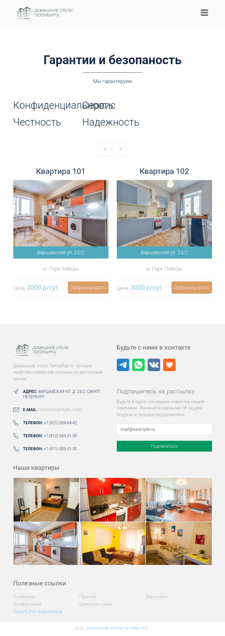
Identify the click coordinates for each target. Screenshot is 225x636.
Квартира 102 (164, 171)
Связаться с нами (96, 604)
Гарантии (88, 597)
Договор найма (27, 604)
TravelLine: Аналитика (37, 611)
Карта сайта (157, 597)
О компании (24, 597)
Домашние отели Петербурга (117, 628)
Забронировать (88, 287)
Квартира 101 (60, 171)
